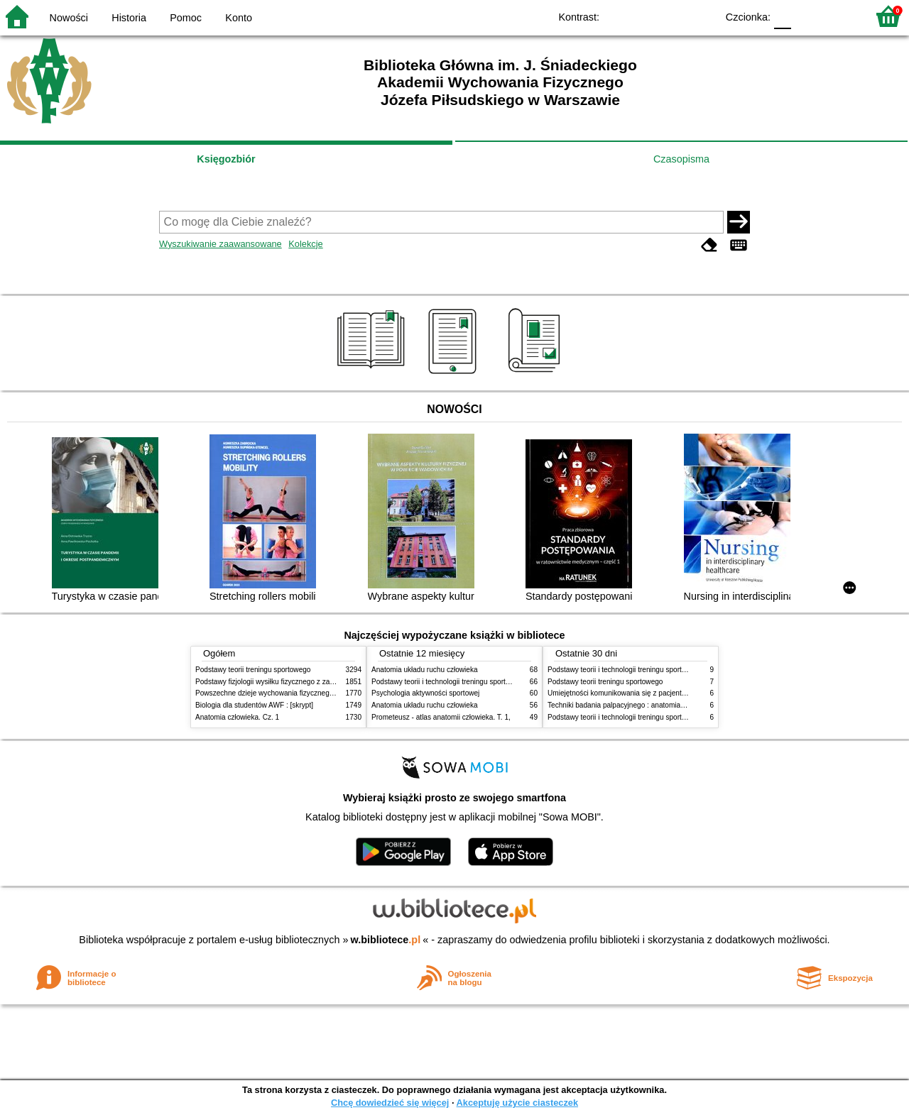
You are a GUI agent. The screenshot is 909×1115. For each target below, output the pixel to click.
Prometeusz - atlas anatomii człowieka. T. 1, (441, 717)
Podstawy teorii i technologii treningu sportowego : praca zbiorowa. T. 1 (660, 717)
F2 (840, 16)
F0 (782, 16)
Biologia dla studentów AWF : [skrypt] (254, 705)
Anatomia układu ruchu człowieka (424, 670)
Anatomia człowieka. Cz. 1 (237, 717)
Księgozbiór (226, 159)
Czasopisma (681, 159)
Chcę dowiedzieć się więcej (390, 1102)
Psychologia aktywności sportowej (425, 693)
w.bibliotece (386, 939)
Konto (238, 17)
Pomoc (186, 17)
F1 (807, 16)
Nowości (69, 17)
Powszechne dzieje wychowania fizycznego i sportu (277, 693)
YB (672, 16)
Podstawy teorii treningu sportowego (252, 670)
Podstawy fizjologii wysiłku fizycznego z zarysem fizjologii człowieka (302, 682)
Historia (128, 17)
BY (701, 16)
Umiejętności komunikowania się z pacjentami (620, 693)
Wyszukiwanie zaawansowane (220, 243)
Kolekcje (305, 243)
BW (644, 16)
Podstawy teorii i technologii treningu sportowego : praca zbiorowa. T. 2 (484, 682)
